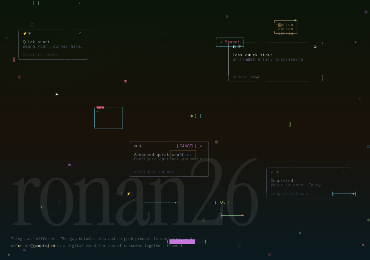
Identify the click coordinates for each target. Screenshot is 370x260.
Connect (175, 245)
